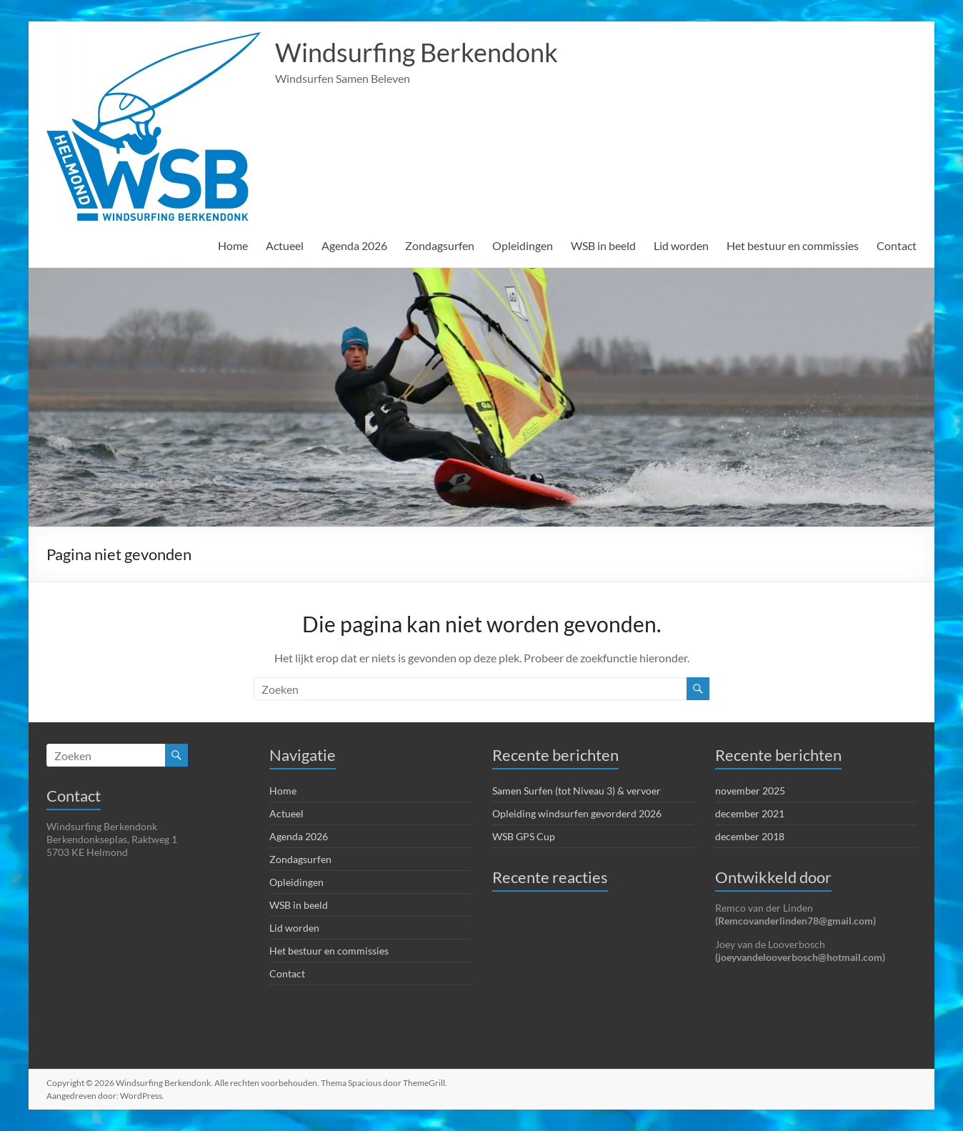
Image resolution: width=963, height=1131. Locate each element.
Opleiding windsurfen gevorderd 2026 (577, 813)
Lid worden (681, 245)
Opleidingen (522, 245)
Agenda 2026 (354, 245)
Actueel (285, 245)
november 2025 (750, 790)
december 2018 (749, 836)
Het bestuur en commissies (793, 245)
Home (233, 245)
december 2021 (749, 813)
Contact (897, 245)
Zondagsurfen (439, 245)
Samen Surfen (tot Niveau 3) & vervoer (576, 790)
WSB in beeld (603, 245)
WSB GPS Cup (523, 836)
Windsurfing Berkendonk (416, 52)
